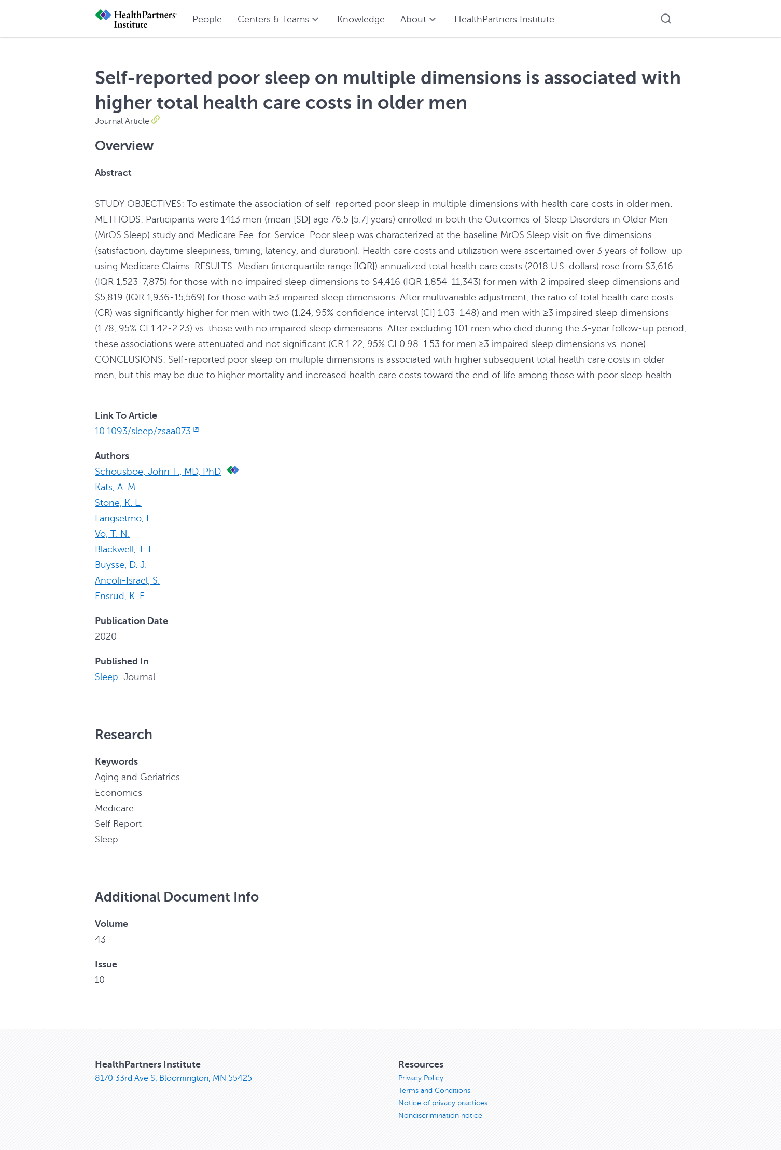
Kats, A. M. (116, 487)
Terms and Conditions (434, 1090)
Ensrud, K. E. (121, 596)
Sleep (106, 677)
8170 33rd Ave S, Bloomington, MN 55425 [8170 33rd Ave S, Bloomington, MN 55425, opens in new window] (173, 1078)
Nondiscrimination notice (440, 1115)
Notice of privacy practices (442, 1103)
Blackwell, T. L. (125, 549)
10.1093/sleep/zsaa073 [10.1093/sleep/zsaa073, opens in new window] (148, 431)
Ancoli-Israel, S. (127, 580)
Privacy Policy (420, 1078)
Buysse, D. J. (121, 565)
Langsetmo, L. (124, 518)
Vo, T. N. (112, 534)
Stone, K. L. (118, 502)
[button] (666, 18)
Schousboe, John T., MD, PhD (158, 471)
